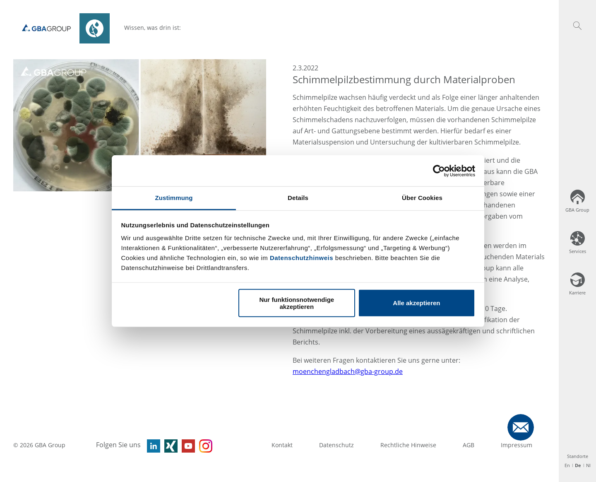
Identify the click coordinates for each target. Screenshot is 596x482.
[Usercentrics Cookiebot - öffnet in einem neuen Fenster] (439, 170)
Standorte (577, 456)
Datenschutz (336, 445)
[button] (577, 26)
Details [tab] (298, 197)
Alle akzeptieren (416, 302)
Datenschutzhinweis (301, 257)
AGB (468, 445)
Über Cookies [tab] (422, 197)
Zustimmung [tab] (174, 197)
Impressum (516, 445)
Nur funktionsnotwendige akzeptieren (296, 303)
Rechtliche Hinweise (408, 445)
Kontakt (282, 445)
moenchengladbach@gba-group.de (348, 371)
